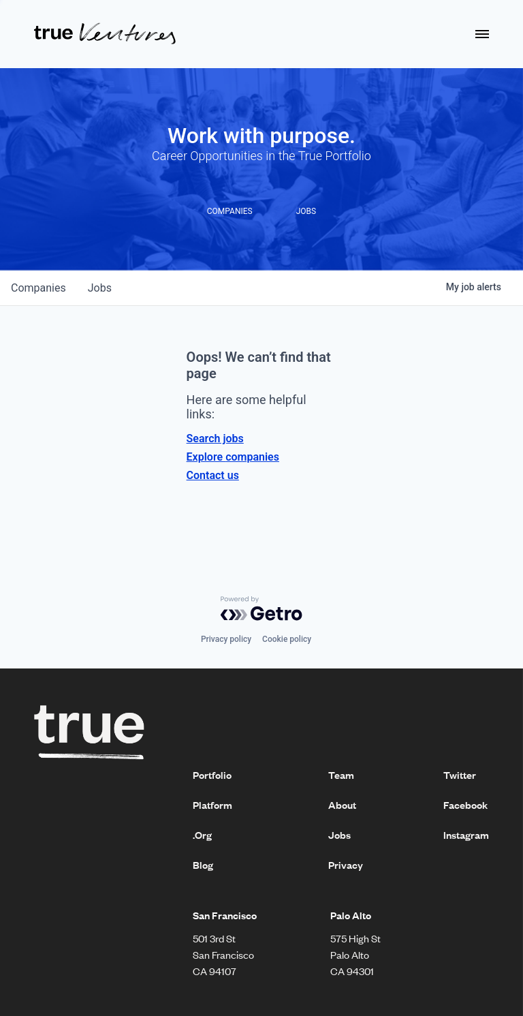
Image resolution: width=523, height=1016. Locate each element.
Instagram (466, 835)
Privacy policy (226, 639)
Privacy (345, 865)
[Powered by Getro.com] (261, 608)
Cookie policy (286, 639)
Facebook (465, 805)
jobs (100, 287)
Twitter (459, 775)
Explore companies (233, 456)
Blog (203, 865)
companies (38, 287)
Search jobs (215, 438)
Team (341, 775)
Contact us (213, 475)
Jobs (339, 835)
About (342, 805)
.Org (202, 835)
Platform (212, 805)
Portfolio (212, 775)
